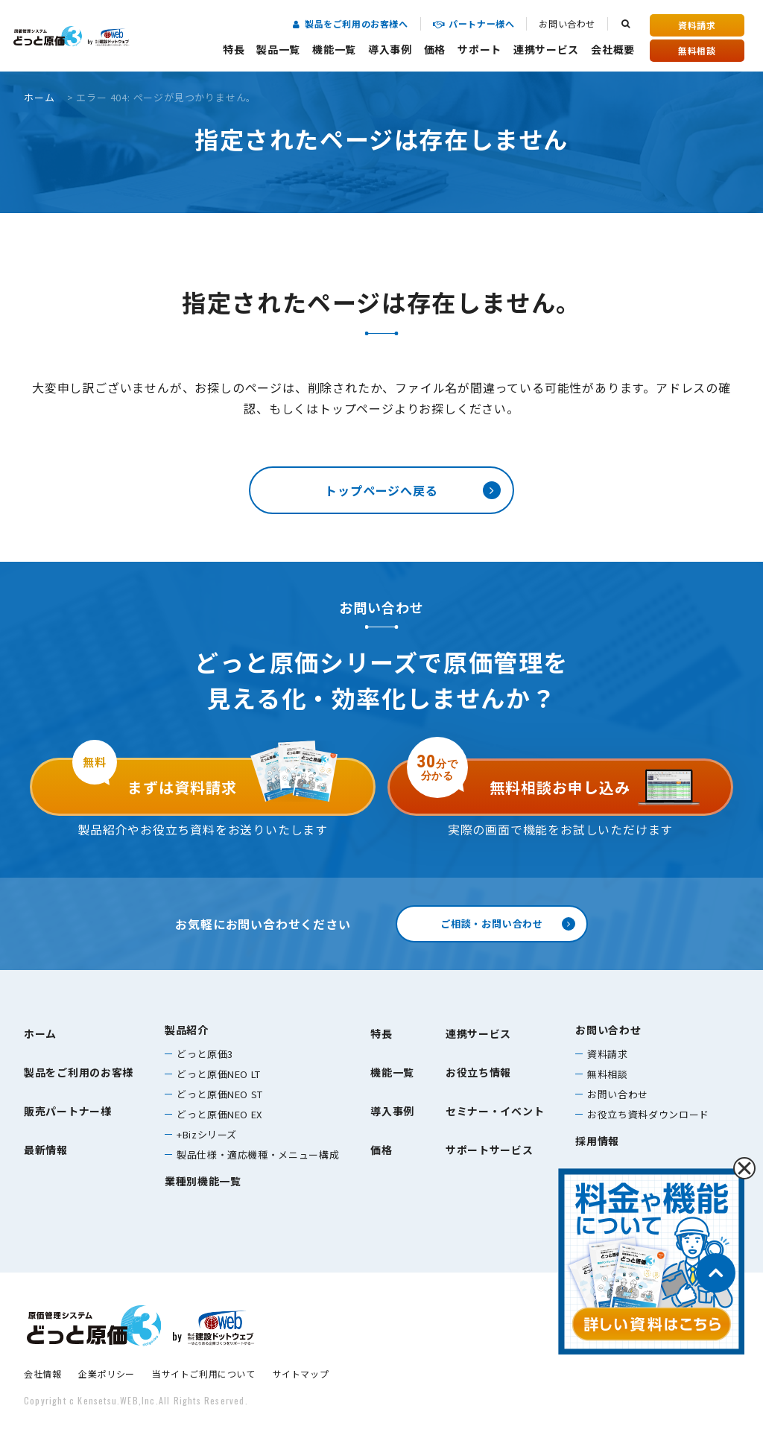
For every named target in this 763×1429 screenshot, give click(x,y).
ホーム (39, 97)
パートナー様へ (474, 23)
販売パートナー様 (68, 1110)
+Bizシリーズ (207, 1134)
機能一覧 (334, 49)
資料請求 (696, 25)
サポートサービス (490, 1149)
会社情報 (42, 1373)
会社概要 (613, 49)
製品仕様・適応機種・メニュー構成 (258, 1154)
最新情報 (46, 1149)
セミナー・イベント (495, 1110)
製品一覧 (278, 49)
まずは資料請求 (154, 778)
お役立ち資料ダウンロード (648, 1114)
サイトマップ (301, 1373)
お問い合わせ (567, 23)
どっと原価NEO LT (219, 1074)
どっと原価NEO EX (219, 1114)
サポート (479, 49)
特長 (233, 49)
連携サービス (546, 49)
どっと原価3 (205, 1054)
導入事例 (390, 49)
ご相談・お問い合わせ (491, 923)
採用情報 (597, 1140)
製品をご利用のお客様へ (350, 23)
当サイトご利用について (204, 1373)
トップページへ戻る (381, 490)
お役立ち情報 (478, 1072)
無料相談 (696, 50)
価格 (435, 49)
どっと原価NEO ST (220, 1094)
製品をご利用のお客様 (78, 1072)
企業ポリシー (106, 1373)
